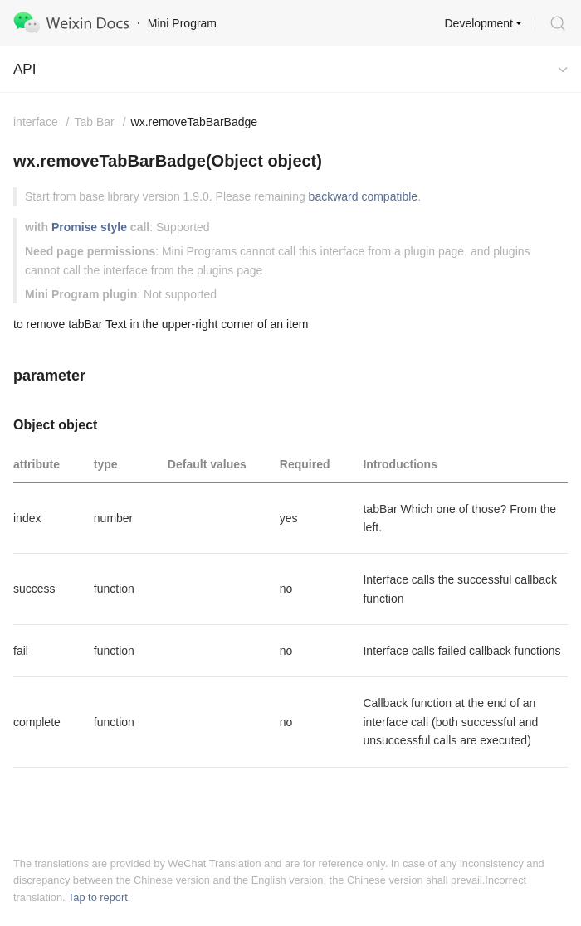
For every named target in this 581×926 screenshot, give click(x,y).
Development (479, 23)
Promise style (89, 227)
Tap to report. (99, 897)
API (24, 69)
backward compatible (363, 196)
